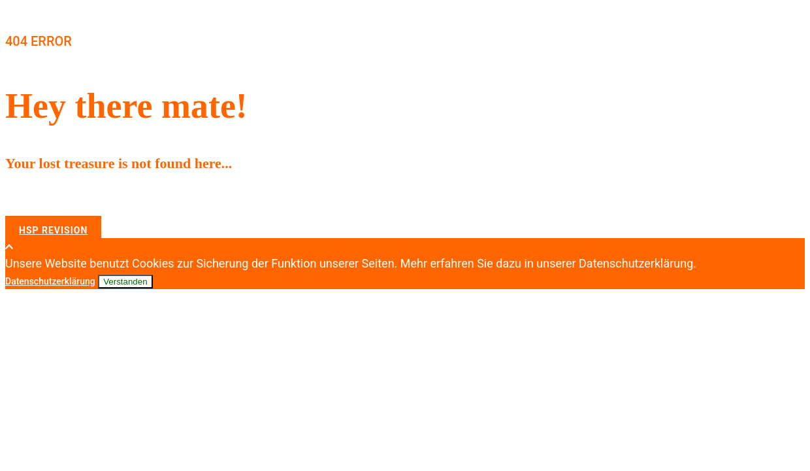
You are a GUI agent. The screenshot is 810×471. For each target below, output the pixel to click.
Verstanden (125, 282)
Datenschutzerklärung (50, 281)
